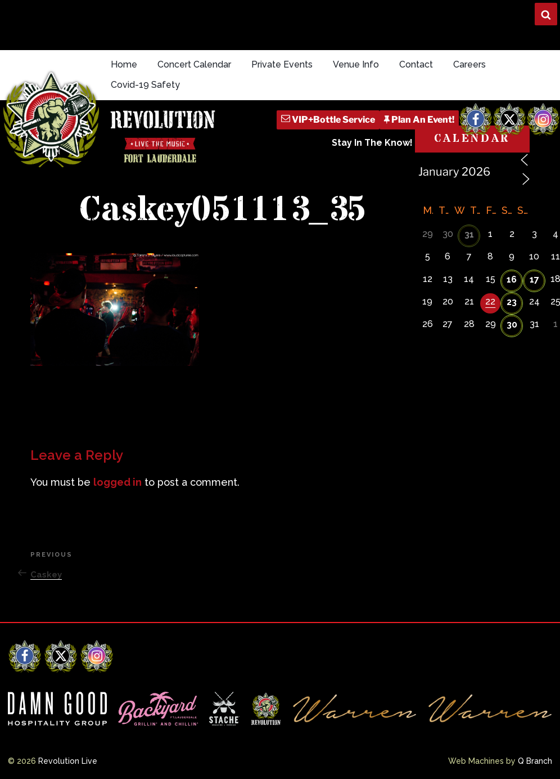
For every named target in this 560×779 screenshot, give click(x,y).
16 (512, 279)
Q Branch (535, 760)
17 (534, 279)
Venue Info (356, 64)
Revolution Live (67, 760)
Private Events (282, 64)
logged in (117, 482)
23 (512, 302)
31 (469, 234)
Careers (469, 64)
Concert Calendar (194, 64)
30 (512, 324)
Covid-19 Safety (145, 84)
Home (124, 64)
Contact (416, 64)
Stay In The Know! (372, 142)
